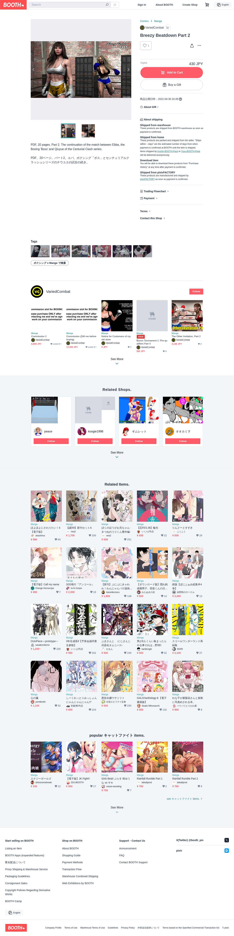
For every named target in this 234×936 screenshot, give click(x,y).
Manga (158, 21)
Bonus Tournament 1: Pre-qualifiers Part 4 (152, 342)
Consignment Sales (16, 883)
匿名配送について (15, 862)
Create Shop (189, 4)
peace (48, 431)
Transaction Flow (72, 869)
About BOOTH (164, 4)
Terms (144, 211)
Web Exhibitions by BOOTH (78, 883)
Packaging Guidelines (17, 876)
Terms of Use (70, 928)
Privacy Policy (128, 928)
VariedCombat (58, 291)
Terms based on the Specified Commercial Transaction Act (191, 928)
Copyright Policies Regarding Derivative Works (27, 892)
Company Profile (53, 928)
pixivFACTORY (147, 179)
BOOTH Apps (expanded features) (24, 855)
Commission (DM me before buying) (81, 338)
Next (128, 69)
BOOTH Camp (13, 901)
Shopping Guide (71, 855)
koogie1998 (95, 431)
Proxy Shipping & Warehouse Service (26, 869)
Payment (149, 198)
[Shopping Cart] (207, 5)
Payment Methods (72, 862)
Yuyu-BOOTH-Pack (190, 151)
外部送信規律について (149, 928)
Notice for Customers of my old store (116, 338)
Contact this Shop (151, 218)
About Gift (150, 107)
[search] (107, 5)
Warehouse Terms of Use (92, 928)
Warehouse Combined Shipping (80, 876)
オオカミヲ (183, 431)
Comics (144, 21)
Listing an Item (13, 848)
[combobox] (70, 5)
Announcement (127, 848)
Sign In (142, 4)
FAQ (121, 855)
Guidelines (113, 928)
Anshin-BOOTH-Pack (167, 151)
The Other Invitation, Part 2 (186, 336)
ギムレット (139, 431)
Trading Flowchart (155, 191)
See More (117, 455)
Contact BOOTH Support (133, 862)
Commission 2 (38, 336)
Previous (34, 69)
